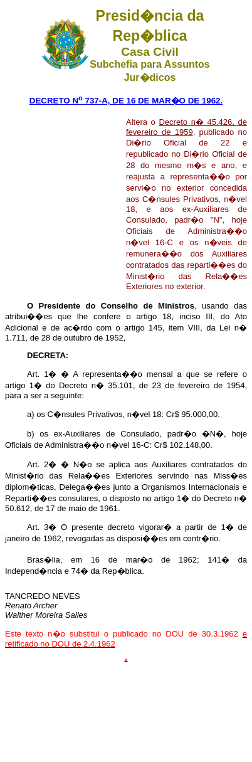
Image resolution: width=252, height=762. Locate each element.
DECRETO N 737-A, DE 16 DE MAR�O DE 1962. (126, 100)
